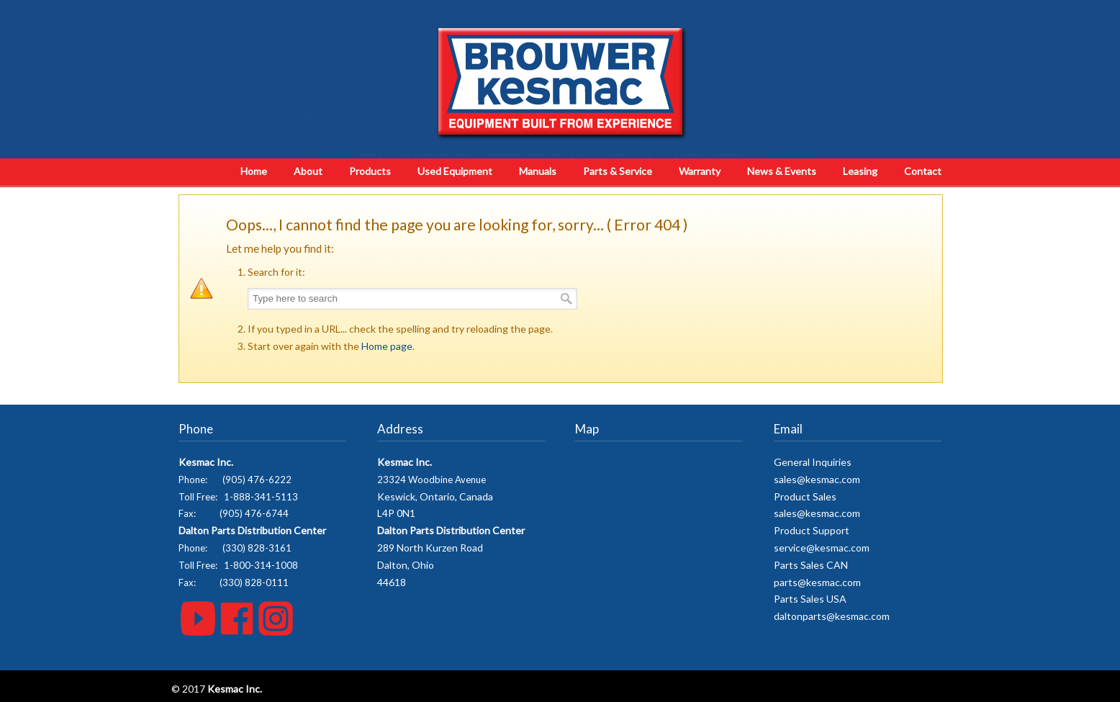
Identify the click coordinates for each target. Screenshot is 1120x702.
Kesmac (560, 83)
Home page (386, 346)
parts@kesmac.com (817, 582)
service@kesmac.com (822, 547)
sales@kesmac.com (817, 479)
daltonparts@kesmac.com (832, 616)
